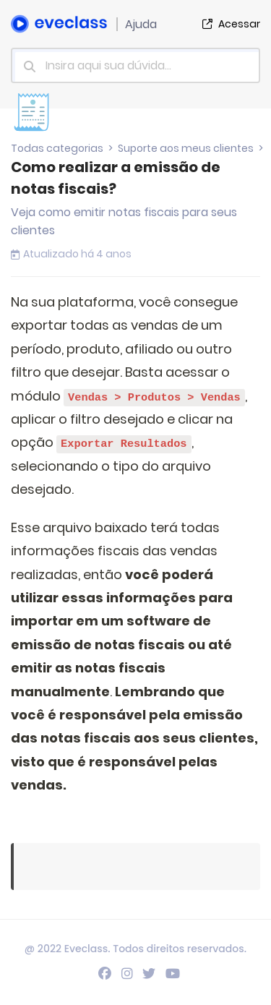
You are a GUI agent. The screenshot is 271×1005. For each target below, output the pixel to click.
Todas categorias (57, 148)
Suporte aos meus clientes (186, 148)
